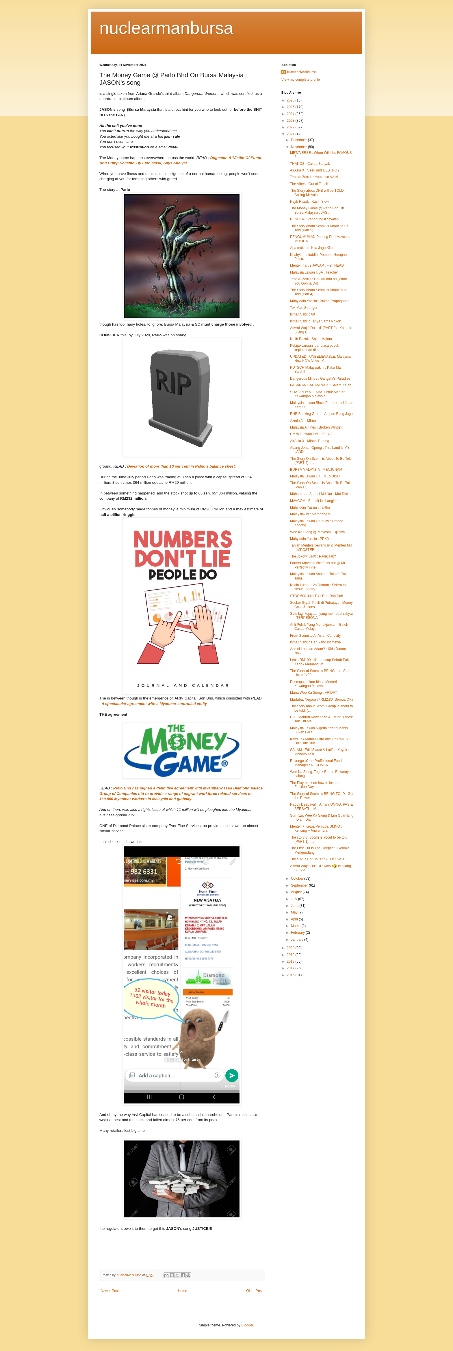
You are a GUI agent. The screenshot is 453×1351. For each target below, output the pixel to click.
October (297, 878)
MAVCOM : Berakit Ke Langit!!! (314, 501)
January (297, 939)
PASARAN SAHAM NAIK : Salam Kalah (320, 385)
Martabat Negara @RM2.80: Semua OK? (322, 699)
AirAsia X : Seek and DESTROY (314, 170)
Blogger (247, 1325)
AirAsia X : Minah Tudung (309, 441)
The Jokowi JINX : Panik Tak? (313, 556)
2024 (291, 114)
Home (182, 1291)
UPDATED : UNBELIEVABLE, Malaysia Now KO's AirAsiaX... (320, 359)
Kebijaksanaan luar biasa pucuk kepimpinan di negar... (314, 348)
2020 (291, 948)
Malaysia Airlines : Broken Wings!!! (316, 427)
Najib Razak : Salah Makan (311, 339)
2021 (291, 134)
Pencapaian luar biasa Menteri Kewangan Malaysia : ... (313, 684)
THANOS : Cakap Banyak (310, 164)
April (295, 919)
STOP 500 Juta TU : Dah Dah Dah (316, 596)
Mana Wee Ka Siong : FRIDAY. (314, 693)
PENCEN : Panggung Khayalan (314, 219)
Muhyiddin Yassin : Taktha (310, 507)
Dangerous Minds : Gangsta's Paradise (320, 378)
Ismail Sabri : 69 (302, 314)
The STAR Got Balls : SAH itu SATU (318, 859)
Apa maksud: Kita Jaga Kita (311, 248)
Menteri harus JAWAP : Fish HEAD (317, 265)
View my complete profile (300, 79)
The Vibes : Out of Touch (309, 184)
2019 (291, 955)
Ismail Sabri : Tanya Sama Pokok (315, 321)
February (298, 933)
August (297, 892)
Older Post (254, 1291)
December (299, 140)
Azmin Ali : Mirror (303, 421)
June (295, 906)
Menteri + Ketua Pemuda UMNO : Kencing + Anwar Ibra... (316, 828)
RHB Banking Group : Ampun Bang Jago (321, 414)
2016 (291, 975)
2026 (291, 100)
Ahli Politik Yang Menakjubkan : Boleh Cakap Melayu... (319, 627)
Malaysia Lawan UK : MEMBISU (315, 476)
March (296, 926)
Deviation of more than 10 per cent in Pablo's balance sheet (181, 466)
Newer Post (110, 1291)
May (294, 912)
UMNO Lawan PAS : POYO (311, 434)
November (299, 147)
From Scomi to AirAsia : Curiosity (315, 636)
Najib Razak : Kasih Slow (309, 202)
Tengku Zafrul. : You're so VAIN (314, 177)
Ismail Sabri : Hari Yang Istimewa (315, 642)
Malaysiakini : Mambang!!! (310, 514)
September (300, 885)
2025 (291, 107)
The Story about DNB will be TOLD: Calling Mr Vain (317, 193)
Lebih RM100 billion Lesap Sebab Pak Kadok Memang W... (319, 662)
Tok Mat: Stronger (304, 308)
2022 (291, 127)
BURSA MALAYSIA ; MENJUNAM (316, 470)
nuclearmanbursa (166, 28)
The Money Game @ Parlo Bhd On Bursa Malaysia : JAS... (317, 210)
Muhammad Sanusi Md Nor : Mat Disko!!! (321, 494)
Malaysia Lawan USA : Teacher (314, 272)
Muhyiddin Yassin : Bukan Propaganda (320, 301)
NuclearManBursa (302, 72)
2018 (291, 961)
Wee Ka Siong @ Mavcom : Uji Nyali (318, 532)
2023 (291, 121)
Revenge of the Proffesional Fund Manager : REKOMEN (316, 763)
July (294, 899)
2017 (291, 968)
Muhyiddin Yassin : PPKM (310, 539)
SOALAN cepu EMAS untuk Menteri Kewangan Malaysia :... (317, 394)
